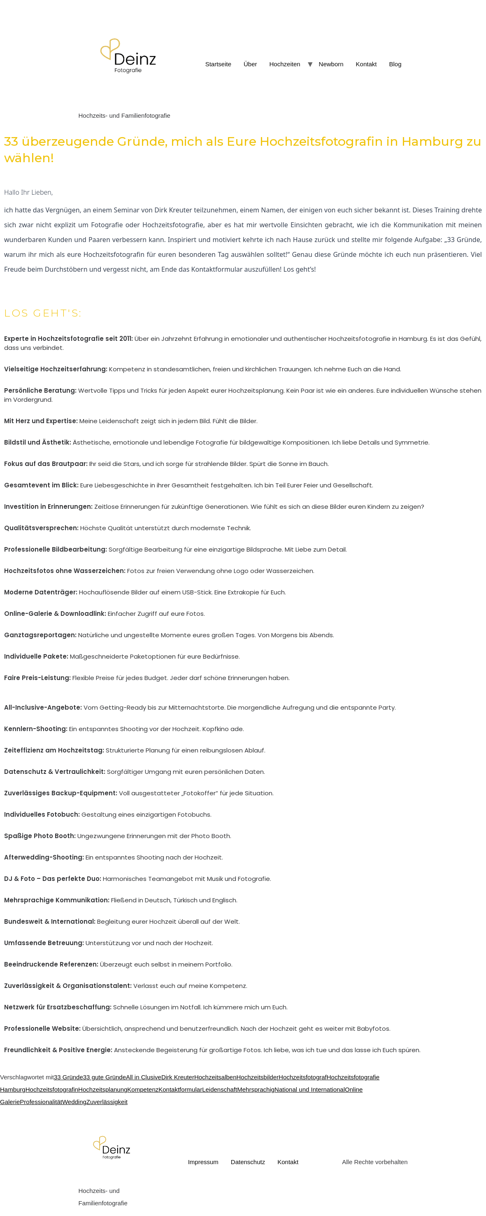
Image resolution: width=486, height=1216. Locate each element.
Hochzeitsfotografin (52, 1089)
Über (250, 64)
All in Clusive (143, 1077)
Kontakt (366, 64)
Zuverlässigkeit (107, 1101)
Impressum (203, 1161)
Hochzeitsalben (215, 1077)
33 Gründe (68, 1077)
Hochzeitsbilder (258, 1077)
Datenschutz (248, 1161)
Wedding (74, 1101)
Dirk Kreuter (177, 1077)
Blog (395, 64)
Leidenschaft (219, 1089)
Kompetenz (142, 1089)
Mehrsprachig (255, 1089)
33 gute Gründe (104, 1077)
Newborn (331, 64)
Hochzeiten (285, 64)
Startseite (218, 64)
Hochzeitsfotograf (303, 1077)
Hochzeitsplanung (102, 1089)
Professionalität (41, 1101)
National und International (309, 1089)
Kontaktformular (180, 1089)
